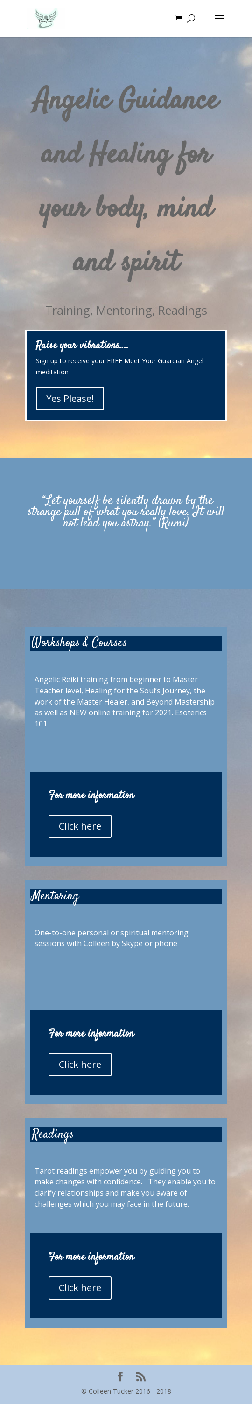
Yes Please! (70, 398)
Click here (80, 826)
